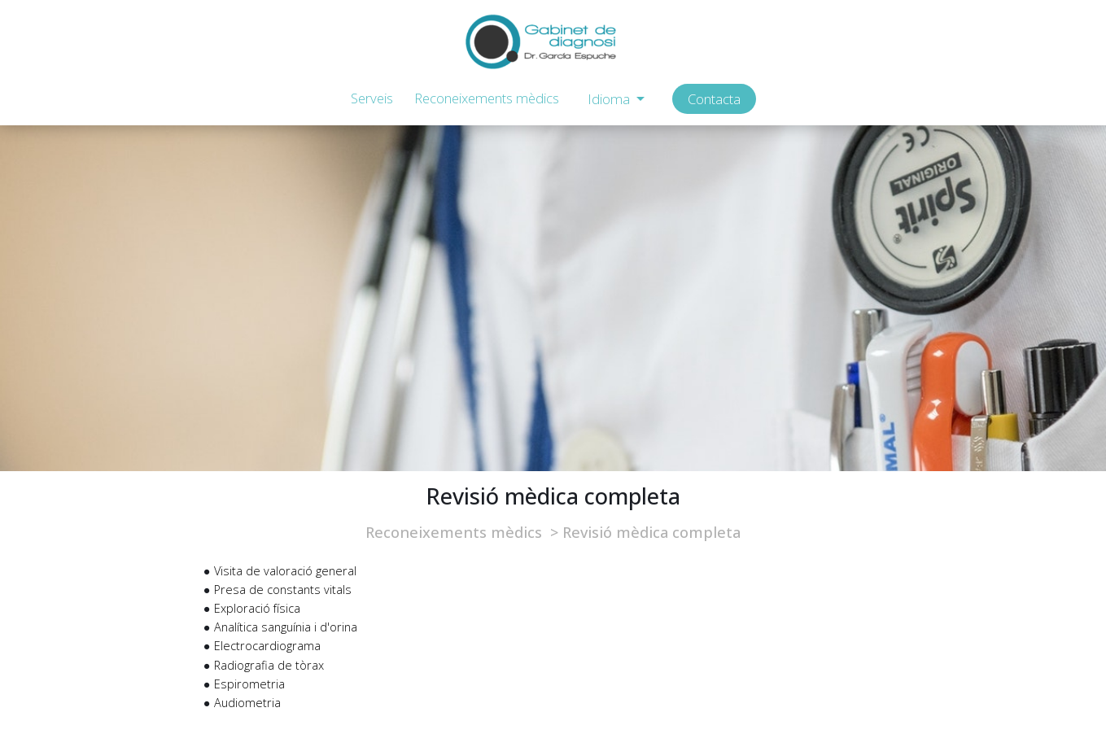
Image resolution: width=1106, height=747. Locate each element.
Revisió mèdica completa (651, 532)
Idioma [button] (610, 99)
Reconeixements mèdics (486, 98)
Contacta (714, 99)
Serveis (372, 98)
